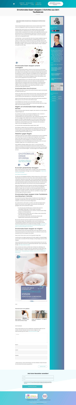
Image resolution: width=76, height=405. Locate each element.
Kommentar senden (43, 366)
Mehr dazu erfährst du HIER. (24, 244)
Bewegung (60, 98)
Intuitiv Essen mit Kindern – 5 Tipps (57, 79)
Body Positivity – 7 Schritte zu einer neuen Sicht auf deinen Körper (23, 316)
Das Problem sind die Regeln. (21, 174)
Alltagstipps (54, 98)
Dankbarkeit (54, 100)
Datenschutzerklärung (33, 331)
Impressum (34, 403)
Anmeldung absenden (32, 386)
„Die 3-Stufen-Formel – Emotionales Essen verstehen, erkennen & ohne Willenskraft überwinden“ (30, 251)
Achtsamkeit (54, 96)
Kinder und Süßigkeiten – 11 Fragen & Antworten (39, 316)
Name (16, 344)
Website (16, 355)
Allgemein (60, 96)
